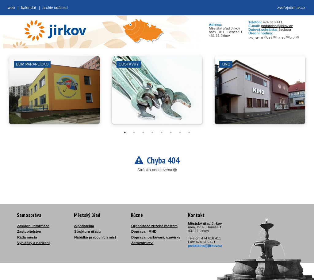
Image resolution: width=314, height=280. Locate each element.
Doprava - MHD (144, 231)
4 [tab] (152, 132)
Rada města (27, 237)
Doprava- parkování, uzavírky (155, 237)
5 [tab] (162, 132)
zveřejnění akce (291, 7)
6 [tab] (171, 132)
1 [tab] (125, 132)
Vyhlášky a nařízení (33, 243)
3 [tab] (143, 132)
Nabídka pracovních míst (95, 237)
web (11, 7)
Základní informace (33, 226)
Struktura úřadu (87, 231)
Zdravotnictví (142, 243)
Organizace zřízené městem (154, 226)
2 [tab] (134, 132)
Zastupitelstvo (29, 231)
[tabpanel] (54, 93)
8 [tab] (189, 132)
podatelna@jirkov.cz (277, 26)
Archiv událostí (55, 7)
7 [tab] (180, 132)
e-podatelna (84, 226)
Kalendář (28, 7)
